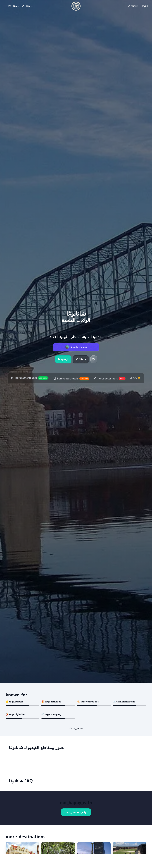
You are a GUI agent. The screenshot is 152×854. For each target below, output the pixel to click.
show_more (76, 728)
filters (80, 359)
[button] (4, 6)
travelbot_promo (79, 347)
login (145, 6)
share (133, 6)
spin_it (63, 359)
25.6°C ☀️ (135, 377)
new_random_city (76, 812)
